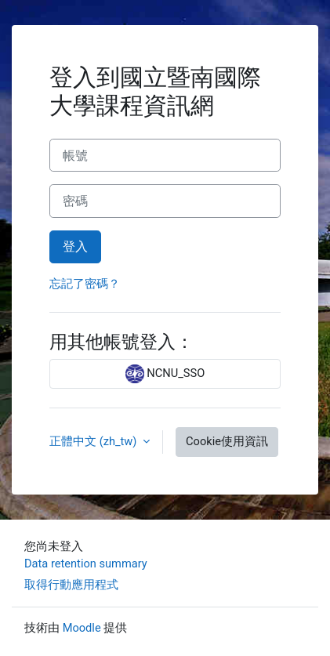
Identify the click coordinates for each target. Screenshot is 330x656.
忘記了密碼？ (84, 284)
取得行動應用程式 (71, 585)
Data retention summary (85, 563)
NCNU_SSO (165, 373)
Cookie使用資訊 (227, 441)
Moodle (82, 628)
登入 (75, 246)
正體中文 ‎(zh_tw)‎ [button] (94, 441)
